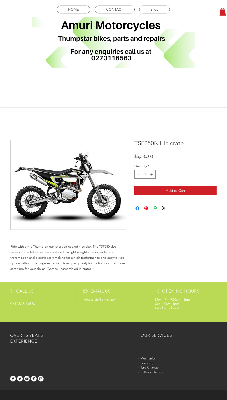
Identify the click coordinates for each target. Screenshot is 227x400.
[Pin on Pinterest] (146, 208)
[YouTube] (27, 378)
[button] (222, 12)
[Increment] (152, 174)
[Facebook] (13, 378)
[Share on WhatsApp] (155, 208)
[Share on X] (164, 208)
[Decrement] (138, 174)
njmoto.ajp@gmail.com (100, 299)
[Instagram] (41, 378)
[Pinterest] (34, 378)
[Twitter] (20, 378)
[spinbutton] (145, 174)
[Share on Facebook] (137, 208)
